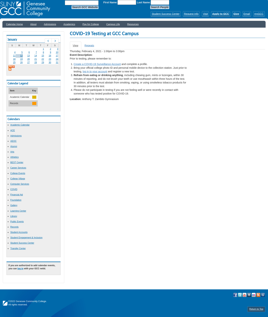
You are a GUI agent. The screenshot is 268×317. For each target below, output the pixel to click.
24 (57, 59)
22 (43, 59)
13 (28, 55)
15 (43, 55)
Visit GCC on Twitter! (240, 295)
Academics (69, 24)
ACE (12, 130)
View (77, 46)
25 (14, 62)
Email (247, 13)
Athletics (14, 157)
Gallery (13, 205)
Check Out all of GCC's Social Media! (263, 295)
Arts (12, 151)
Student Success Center (166, 13)
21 (35, 59)
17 (57, 55)
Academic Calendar (20, 125)
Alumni (13, 146)
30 (50, 62)
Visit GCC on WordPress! (249, 295)
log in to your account (95, 71)
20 (28, 59)
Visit (205, 13)
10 (57, 52)
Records (14, 227)
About (33, 24)
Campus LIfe (113, 24)
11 (14, 55)
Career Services (18, 168)
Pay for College (91, 24)
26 (21, 62)
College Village (17, 178)
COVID (13, 189)
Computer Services (19, 184)
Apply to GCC (220, 13)
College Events (17, 173)
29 (43, 62)
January (12, 39)
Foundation (15, 200)
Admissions (50, 24)
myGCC (259, 13)
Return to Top (256, 309)
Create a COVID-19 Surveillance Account (97, 64)
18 (14, 59)
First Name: (110, 2)
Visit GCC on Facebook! (235, 295)
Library (13, 216)
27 (28, 62)
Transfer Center (18, 248)
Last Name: (144, 2)
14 (35, 55)
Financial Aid (16, 194)
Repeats (89, 45)
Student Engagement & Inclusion (26, 237)
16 (50, 55)
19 (21, 59)
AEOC (13, 141)
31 (57, 62)
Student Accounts (18, 232)
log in (20, 268)
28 (35, 62)
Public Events (17, 221)
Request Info (191, 13)
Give (236, 13)
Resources (133, 24)
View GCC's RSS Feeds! (258, 295)
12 (21, 55)
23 (50, 59)
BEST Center (16, 162)
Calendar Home (14, 24)
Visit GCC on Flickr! (254, 295)
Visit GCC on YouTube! (244, 295)
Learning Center (18, 211)
